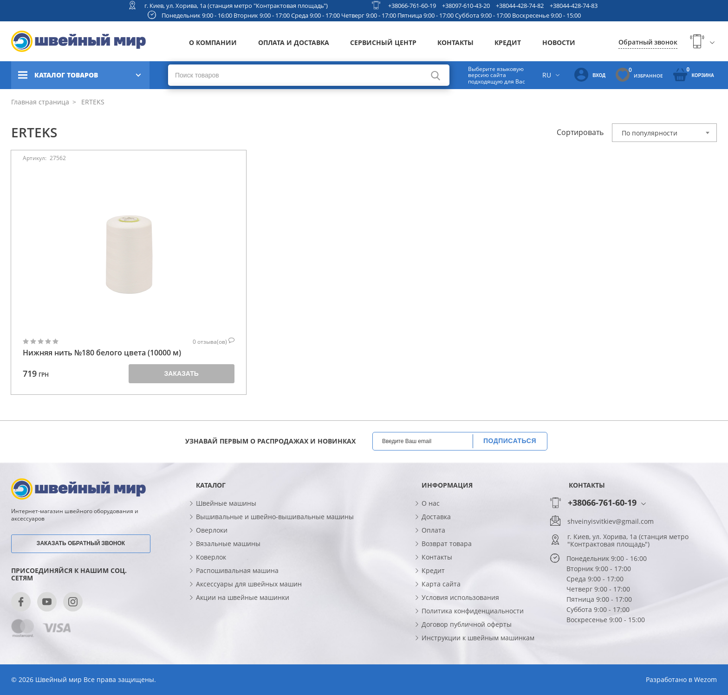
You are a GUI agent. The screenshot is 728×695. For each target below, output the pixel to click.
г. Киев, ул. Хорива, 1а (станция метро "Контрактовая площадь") (236, 5)
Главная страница (40, 101)
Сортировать (580, 132)
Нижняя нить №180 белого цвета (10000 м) (102, 353)
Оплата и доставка (293, 42)
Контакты (455, 42)
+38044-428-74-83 (574, 5)
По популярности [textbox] (649, 133)
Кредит (507, 42)
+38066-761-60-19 (412, 5)
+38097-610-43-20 (466, 5)
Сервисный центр (383, 42)
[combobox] (664, 132)
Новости (558, 42)
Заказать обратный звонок (81, 543)
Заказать (181, 373)
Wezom (705, 679)
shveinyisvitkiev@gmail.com (610, 521)
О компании (213, 42)
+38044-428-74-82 (520, 5)
